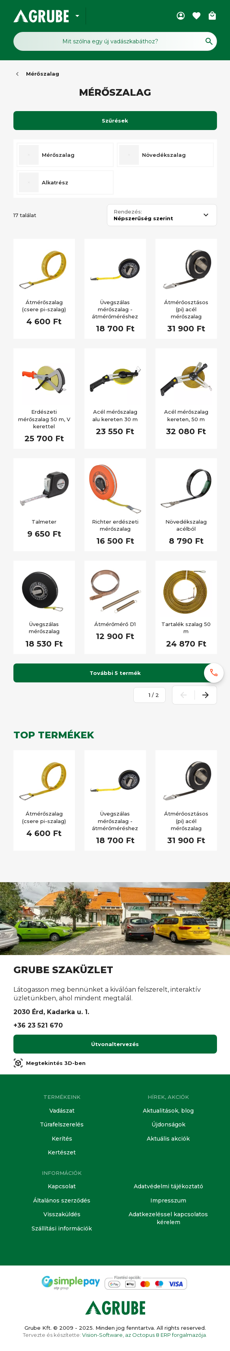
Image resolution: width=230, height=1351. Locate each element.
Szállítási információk (62, 1228)
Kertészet (62, 1152)
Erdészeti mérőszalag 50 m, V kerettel (44, 419)
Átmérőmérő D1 (115, 624)
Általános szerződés (61, 1200)
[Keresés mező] (115, 41)
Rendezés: (128, 211)
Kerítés (62, 1138)
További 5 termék (115, 673)
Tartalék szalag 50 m (186, 627)
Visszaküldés (61, 1214)
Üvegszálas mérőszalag (44, 627)
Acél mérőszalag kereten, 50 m (186, 415)
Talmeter (44, 521)
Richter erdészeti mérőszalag (115, 525)
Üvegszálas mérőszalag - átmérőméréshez (115, 309)
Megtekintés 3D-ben (49, 1063)
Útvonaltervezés (115, 1044)
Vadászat (62, 1110)
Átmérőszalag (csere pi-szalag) (44, 305)
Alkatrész (55, 182)
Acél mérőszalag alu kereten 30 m (115, 415)
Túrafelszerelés (62, 1124)
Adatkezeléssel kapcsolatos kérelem (168, 1218)
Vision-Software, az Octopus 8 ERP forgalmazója (144, 1335)
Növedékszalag (164, 155)
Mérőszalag (42, 74)
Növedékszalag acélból (186, 525)
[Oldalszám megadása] (145, 695)
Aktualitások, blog (168, 1110)
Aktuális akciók (168, 1138)
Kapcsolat (62, 1186)
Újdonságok (168, 1124)
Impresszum (168, 1200)
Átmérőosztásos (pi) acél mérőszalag (186, 309)
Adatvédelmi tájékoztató (168, 1186)
